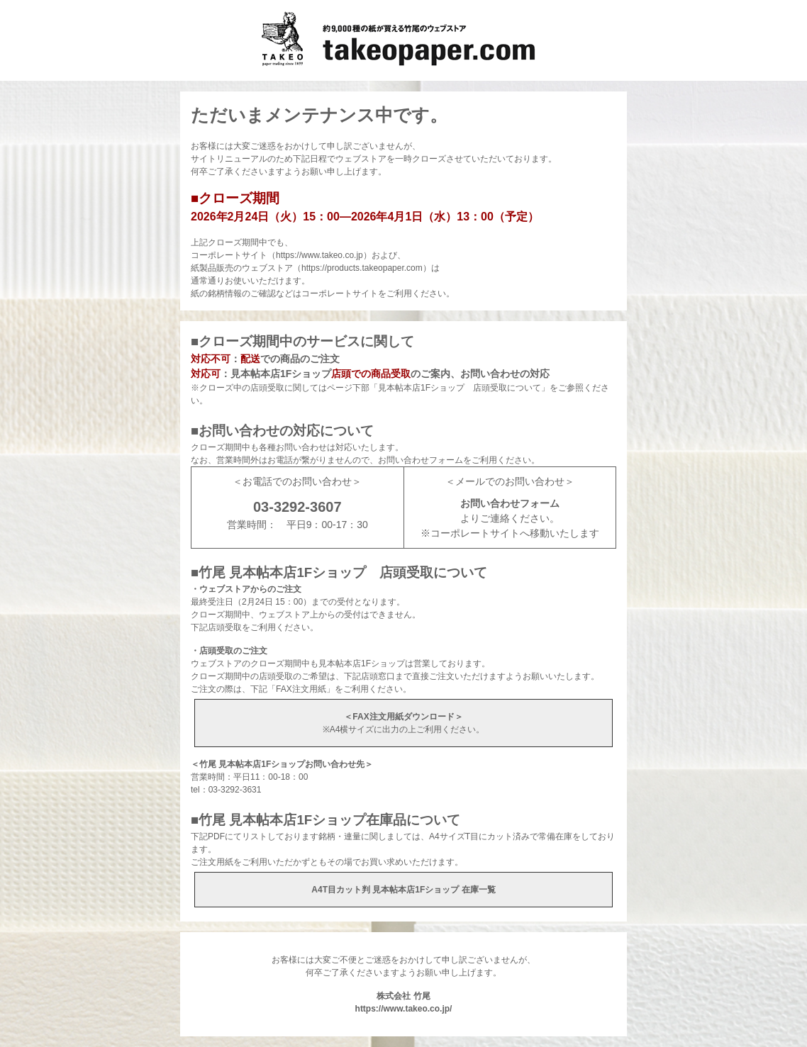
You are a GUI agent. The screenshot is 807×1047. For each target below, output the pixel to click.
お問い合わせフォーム (510, 503)
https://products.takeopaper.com (362, 268)
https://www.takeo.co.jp (319, 255)
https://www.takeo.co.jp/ (403, 1009)
